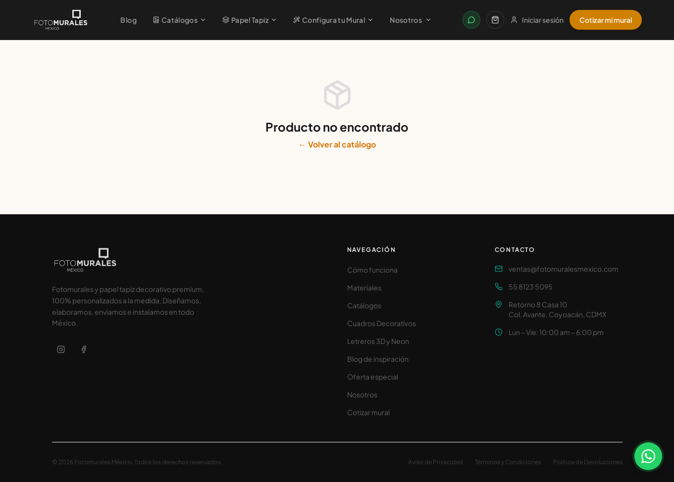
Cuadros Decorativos (381, 323)
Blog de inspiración (378, 358)
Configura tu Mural (333, 19)
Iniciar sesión (537, 19)
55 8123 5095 (531, 286)
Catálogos (180, 19)
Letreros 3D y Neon (378, 341)
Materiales (364, 287)
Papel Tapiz (249, 19)
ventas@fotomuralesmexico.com (564, 268)
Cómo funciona (372, 269)
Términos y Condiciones (508, 462)
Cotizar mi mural (605, 19)
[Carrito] (495, 20)
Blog (128, 19)
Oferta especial (372, 376)
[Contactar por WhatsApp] (471, 20)
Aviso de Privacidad (435, 462)
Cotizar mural (368, 412)
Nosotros (411, 19)
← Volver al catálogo (337, 144)
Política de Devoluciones (587, 462)
